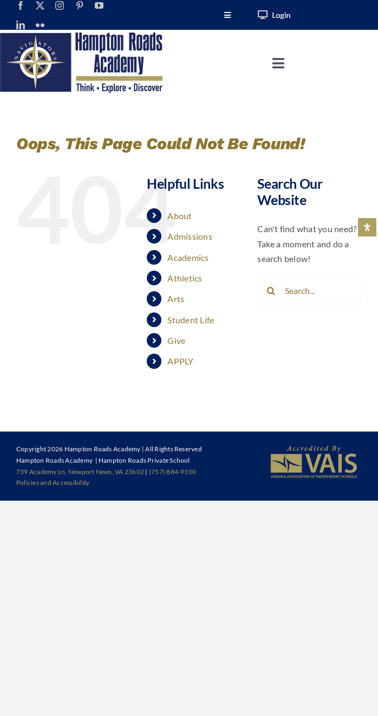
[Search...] (309, 290)
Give (176, 340)
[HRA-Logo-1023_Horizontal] (81, 36)
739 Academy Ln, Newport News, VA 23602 (80, 472)
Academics (187, 257)
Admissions (189, 236)
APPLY (180, 361)
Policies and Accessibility (52, 482)
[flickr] (40, 25)
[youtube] (99, 5)
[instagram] (59, 5)
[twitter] (40, 5)
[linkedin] (20, 25)
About (179, 215)
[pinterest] (79, 5)
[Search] (270, 290)
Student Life (190, 320)
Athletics (184, 278)
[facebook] (20, 5)
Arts (175, 298)
